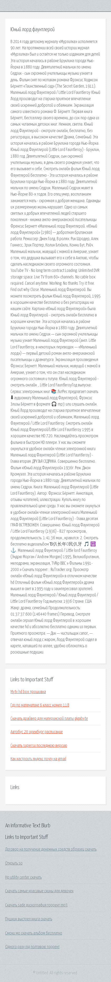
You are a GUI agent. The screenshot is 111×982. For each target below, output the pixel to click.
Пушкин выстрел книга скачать (28, 919)
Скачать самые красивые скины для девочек (39, 891)
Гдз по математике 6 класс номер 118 (39, 705)
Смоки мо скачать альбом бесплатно (33, 933)
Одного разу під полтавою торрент (32, 947)
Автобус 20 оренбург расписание (36, 732)
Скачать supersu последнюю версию (38, 745)
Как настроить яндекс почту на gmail (38, 759)
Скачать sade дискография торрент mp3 (36, 905)
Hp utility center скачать (23, 877)
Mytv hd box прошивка (28, 692)
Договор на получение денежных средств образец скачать (51, 849)
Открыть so (14, 863)
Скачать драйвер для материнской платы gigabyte (49, 718)
